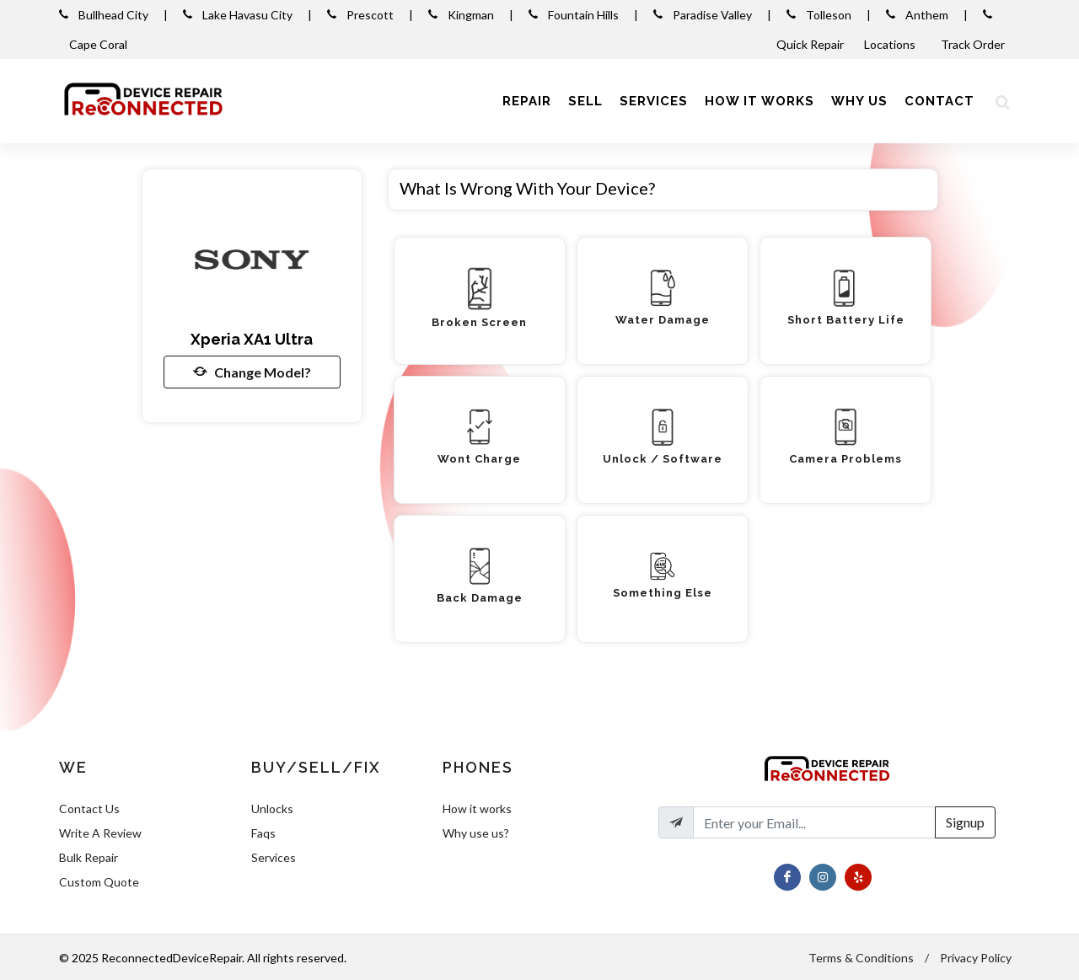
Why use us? (476, 833)
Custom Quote (99, 882)
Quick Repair (810, 44)
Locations (891, 44)
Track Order (974, 44)
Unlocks (272, 808)
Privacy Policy (976, 958)
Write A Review (100, 833)
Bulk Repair (88, 857)
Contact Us (89, 808)
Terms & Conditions (861, 958)
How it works (477, 808)
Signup (965, 822)
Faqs (263, 833)
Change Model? (252, 371)
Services (273, 857)
